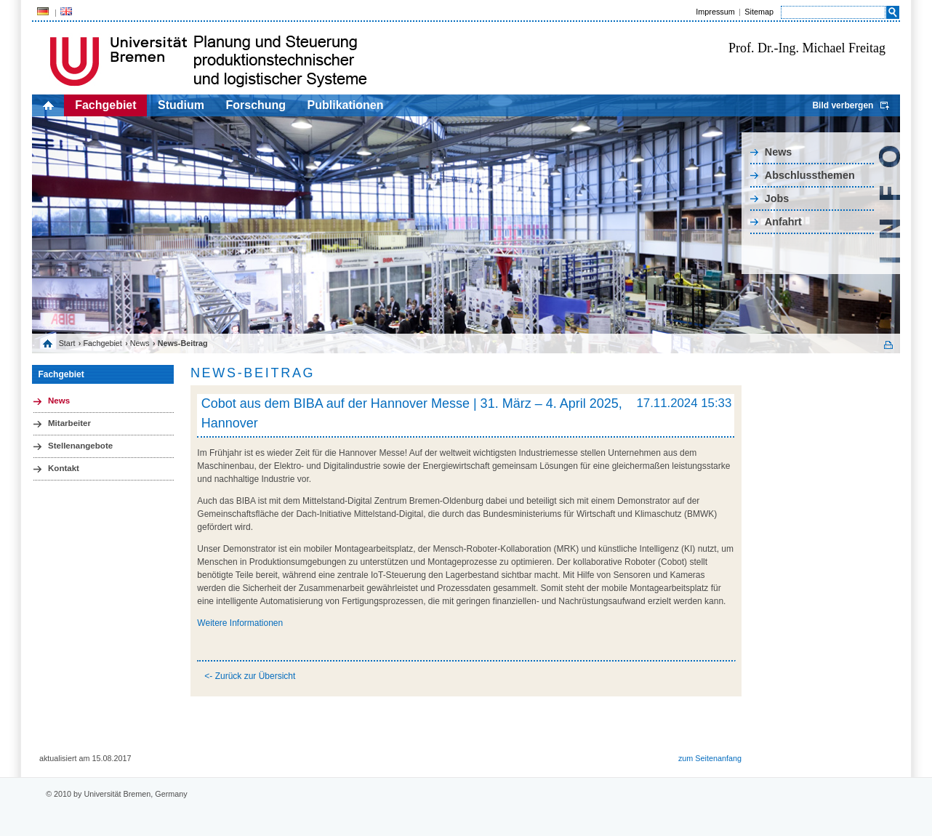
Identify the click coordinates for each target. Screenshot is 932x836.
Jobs (777, 198)
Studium (181, 105)
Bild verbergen (842, 105)
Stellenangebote (80, 445)
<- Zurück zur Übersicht (249, 676)
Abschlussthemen (810, 175)
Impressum (715, 11)
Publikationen (346, 105)
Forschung (255, 105)
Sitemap (759, 11)
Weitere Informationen (240, 623)
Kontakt (63, 468)
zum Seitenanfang (710, 758)
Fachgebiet (105, 105)
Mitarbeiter (69, 423)
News (778, 152)
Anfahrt (783, 222)
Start (67, 343)
